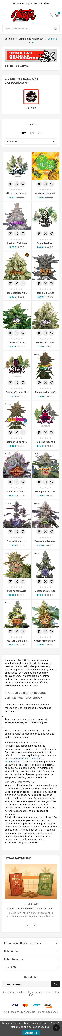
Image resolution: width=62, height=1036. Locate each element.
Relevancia (31, 141)
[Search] (55, 28)
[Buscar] (27, 28)
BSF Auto (31, 108)
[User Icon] (51, 15)
